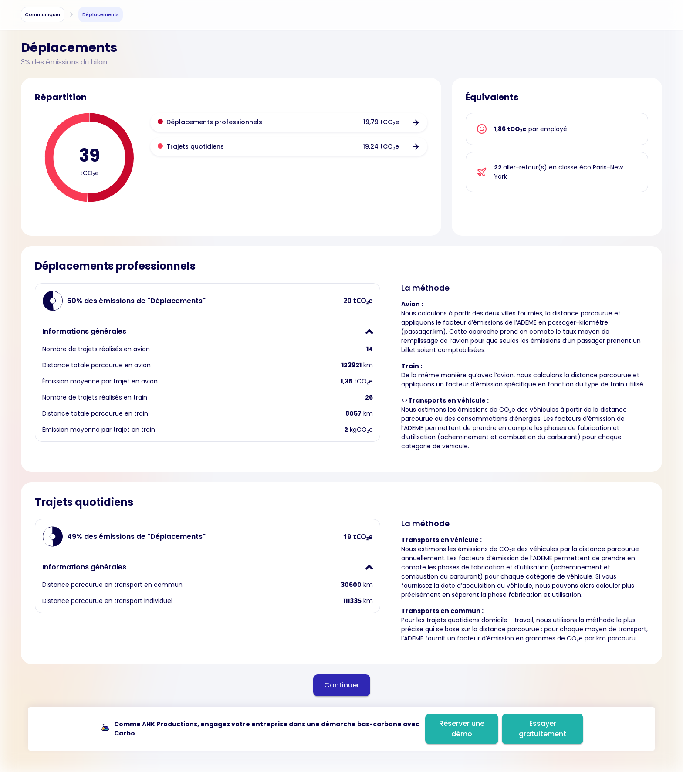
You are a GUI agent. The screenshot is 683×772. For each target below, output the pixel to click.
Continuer (341, 685)
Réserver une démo (461, 728)
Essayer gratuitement (542, 728)
